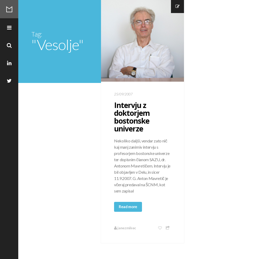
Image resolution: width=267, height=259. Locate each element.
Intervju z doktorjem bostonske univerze (132, 117)
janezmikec (125, 228)
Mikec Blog (9, 9)
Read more (128, 206)
